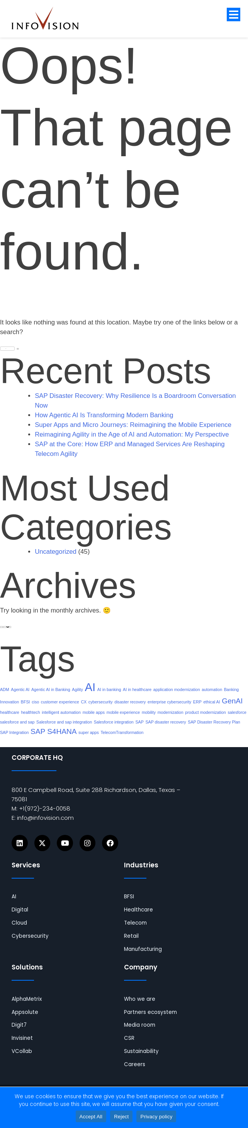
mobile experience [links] (123, 712)
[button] (233, 14)
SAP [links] (139, 722)
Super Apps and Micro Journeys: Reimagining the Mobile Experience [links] (133, 424)
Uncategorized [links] (55, 551)
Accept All (91, 1116)
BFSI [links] (25, 702)
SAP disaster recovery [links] (165, 722)
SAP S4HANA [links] (53, 731)
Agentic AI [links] (20, 689)
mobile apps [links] (94, 712)
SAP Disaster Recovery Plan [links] (214, 722)
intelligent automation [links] (61, 712)
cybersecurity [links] (100, 702)
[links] (51, 18)
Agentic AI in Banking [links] (50, 689)
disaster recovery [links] (130, 702)
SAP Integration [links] (14, 732)
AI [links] (90, 687)
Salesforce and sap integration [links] (64, 722)
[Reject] (238, 1107)
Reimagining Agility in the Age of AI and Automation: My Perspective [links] (132, 434)
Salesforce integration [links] (114, 722)
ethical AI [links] (211, 702)
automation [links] (212, 689)
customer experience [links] (60, 702)
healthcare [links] (9, 712)
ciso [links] (35, 702)
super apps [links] (88, 732)
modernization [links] (170, 712)
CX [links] (84, 702)
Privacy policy (156, 1116)
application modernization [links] (176, 689)
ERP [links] (197, 702)
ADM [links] (4, 689)
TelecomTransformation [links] (121, 732)
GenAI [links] (232, 701)
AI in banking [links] (109, 689)
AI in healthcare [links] (137, 689)
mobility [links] (149, 712)
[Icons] (20, 843)
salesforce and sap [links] (17, 722)
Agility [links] (77, 689)
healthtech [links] (30, 712)
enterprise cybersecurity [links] (169, 702)
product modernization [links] (205, 712)
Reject (121, 1116)
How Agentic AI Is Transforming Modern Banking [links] (104, 415)
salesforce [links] (237, 712)
